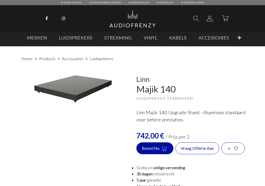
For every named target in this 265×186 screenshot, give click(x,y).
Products (47, 58)
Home (27, 58)
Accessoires (72, 58)
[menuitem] (37, 37)
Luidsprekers (101, 58)
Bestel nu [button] (155, 148)
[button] (239, 37)
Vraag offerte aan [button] (197, 148)
